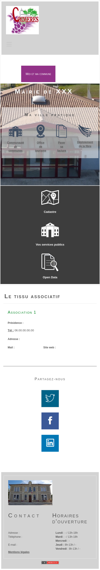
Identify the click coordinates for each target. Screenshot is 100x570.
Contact (24, 515)
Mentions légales (19, 552)
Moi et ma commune (38, 73)
